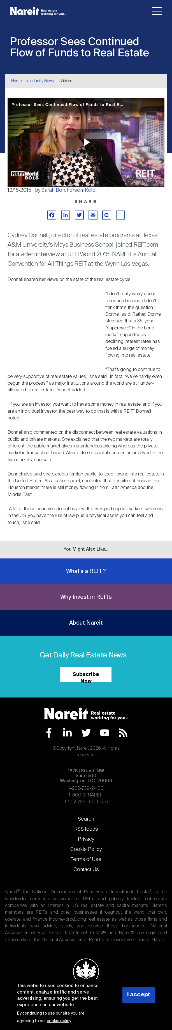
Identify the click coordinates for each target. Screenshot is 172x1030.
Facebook (49, 733)
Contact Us (86, 869)
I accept (138, 995)
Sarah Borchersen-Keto (68, 190)
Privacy (86, 839)
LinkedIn (67, 733)
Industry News (41, 81)
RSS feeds (86, 829)
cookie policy (59, 1021)
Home (16, 81)
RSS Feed (123, 733)
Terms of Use (86, 859)
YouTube (105, 733)
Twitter (86, 733)
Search (86, 819)
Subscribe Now (86, 677)
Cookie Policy (86, 849)
